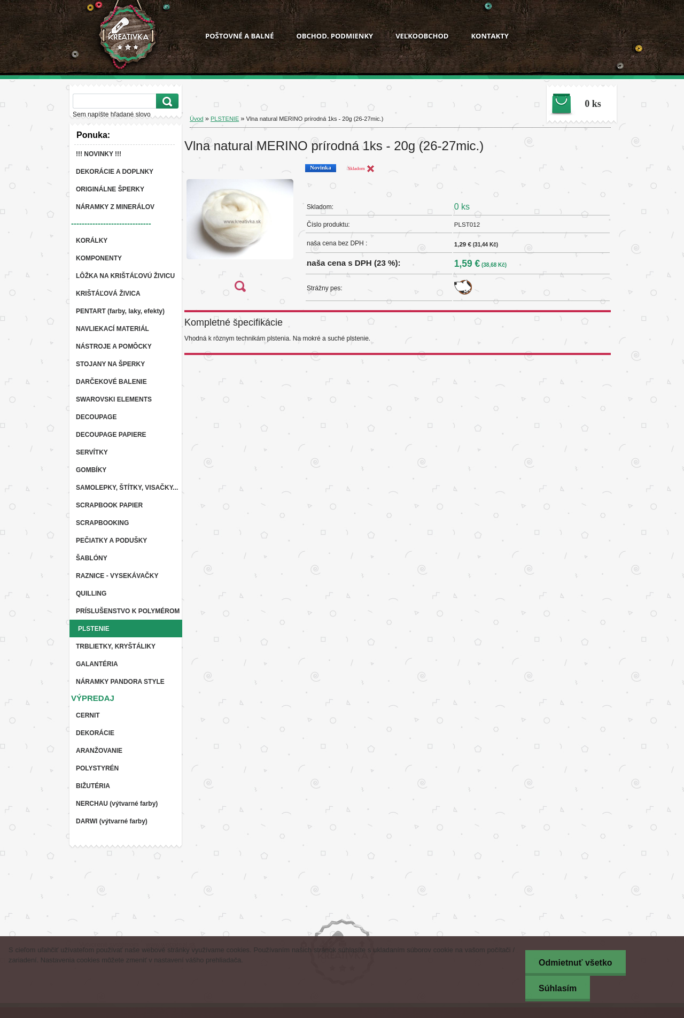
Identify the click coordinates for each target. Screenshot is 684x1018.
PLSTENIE (225, 118)
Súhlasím (558, 988)
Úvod (197, 118)
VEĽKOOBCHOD (421, 36)
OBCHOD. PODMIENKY (334, 36)
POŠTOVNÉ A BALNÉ (239, 36)
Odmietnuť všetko (575, 962)
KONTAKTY (489, 36)
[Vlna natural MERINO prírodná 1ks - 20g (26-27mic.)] (240, 231)
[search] (165, 101)
